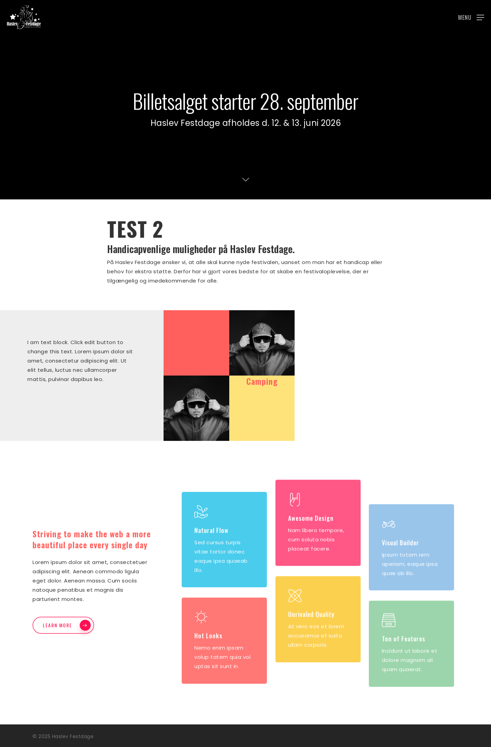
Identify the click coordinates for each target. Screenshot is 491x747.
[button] (471, 17)
